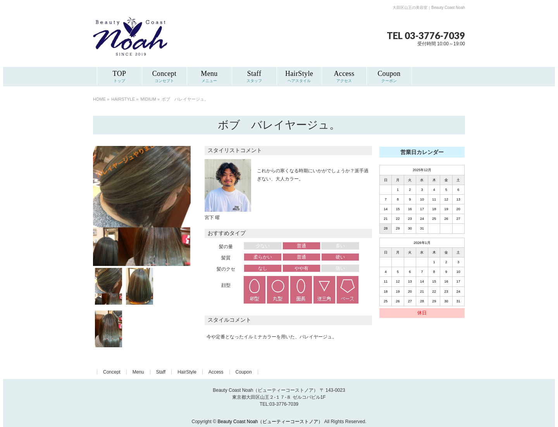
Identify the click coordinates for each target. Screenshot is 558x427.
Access (216, 372)
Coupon (244, 372)
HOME (99, 99)
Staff (160, 372)
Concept (112, 372)
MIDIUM (148, 99)
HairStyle (186, 372)
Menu (138, 372)
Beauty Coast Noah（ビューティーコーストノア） (270, 421)
